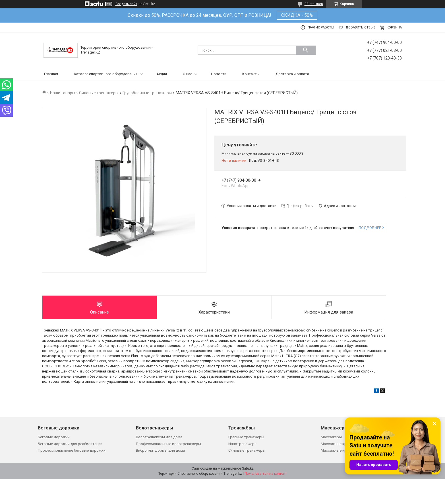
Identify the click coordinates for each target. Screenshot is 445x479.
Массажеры (331, 437)
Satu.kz (248, 468)
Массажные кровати (339, 450)
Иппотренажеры (242, 444)
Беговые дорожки (54, 437)
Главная (51, 74)
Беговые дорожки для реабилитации (70, 444)
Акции (161, 74)
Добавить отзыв (360, 27)
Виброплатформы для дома (160, 450)
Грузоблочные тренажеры (147, 93)
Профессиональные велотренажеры (168, 444)
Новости (218, 74)
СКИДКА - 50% (297, 15)
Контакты (251, 74)
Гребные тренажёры (246, 437)
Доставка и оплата (292, 74)
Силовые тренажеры (98, 93)
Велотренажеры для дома (159, 437)
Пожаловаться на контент (266, 474)
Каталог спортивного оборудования (106, 74)
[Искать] (306, 50)
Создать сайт (126, 4)
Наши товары (62, 93)
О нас (187, 74)
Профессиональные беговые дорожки (71, 450)
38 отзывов (314, 4)
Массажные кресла (338, 444)
